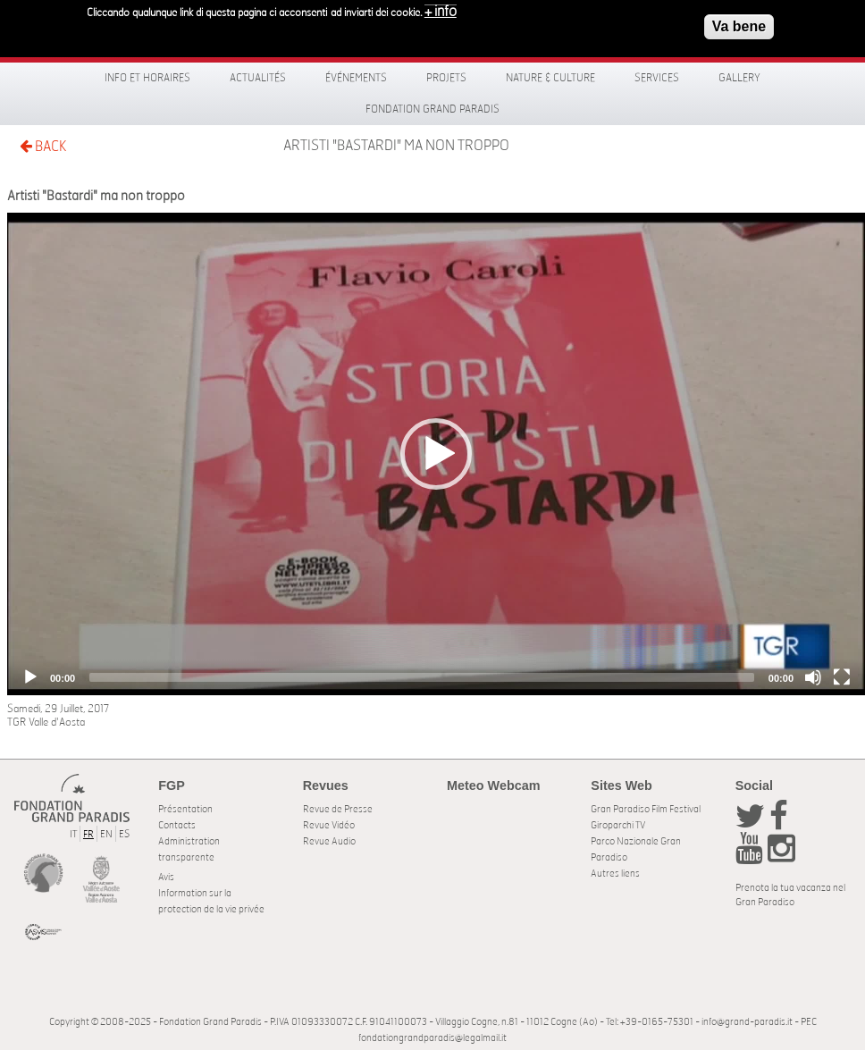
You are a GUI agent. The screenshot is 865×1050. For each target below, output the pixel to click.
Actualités (258, 77)
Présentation (185, 809)
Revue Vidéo (329, 825)
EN (106, 834)
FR (88, 834)
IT (73, 834)
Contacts (177, 825)
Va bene (739, 25)
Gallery (739, 77)
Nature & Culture (550, 77)
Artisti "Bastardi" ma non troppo (396, 146)
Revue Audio (329, 841)
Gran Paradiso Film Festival (646, 809)
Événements (356, 77)
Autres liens (615, 873)
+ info (440, 11)
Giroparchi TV (618, 825)
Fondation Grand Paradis (432, 109)
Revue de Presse (338, 809)
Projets (446, 77)
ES (124, 834)
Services (656, 77)
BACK (43, 146)
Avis (166, 877)
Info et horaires (147, 77)
